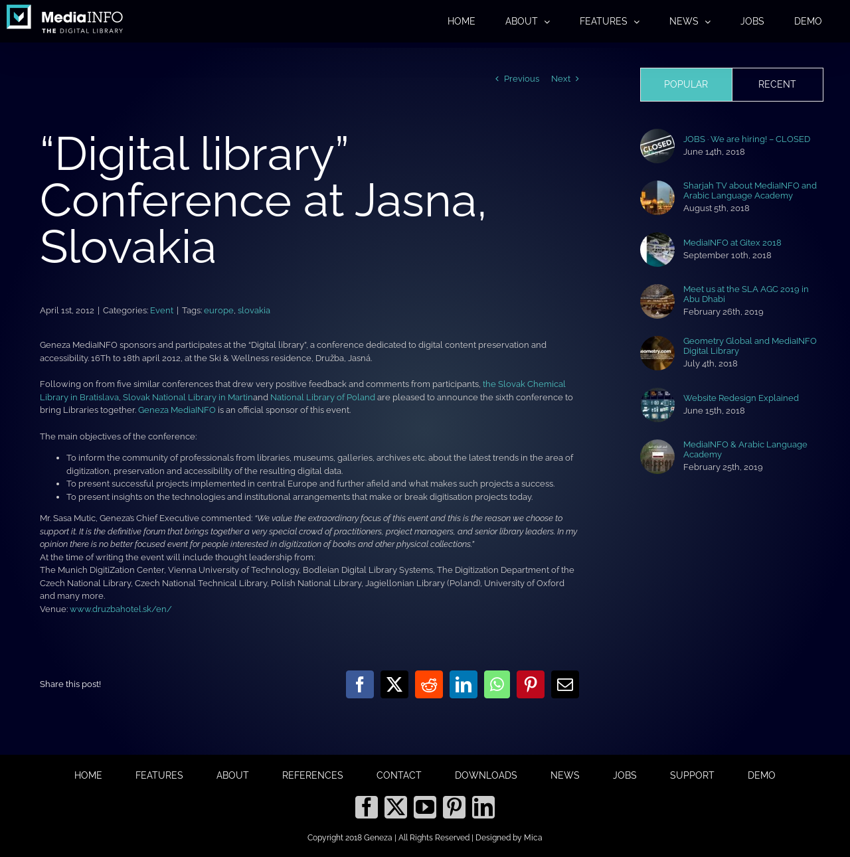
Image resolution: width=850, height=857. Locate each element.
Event (161, 310)
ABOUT (232, 775)
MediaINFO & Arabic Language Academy (745, 449)
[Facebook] (366, 807)
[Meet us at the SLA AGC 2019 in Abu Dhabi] (657, 290)
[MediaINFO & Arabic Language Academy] (657, 446)
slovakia (254, 310)
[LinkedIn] (483, 807)
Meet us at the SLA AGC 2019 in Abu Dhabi (746, 294)
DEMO (762, 775)
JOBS (625, 775)
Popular (686, 84)
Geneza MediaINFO (177, 410)
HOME (88, 775)
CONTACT (399, 775)
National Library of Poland (322, 397)
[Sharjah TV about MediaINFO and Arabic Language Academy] (657, 187)
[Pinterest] (454, 807)
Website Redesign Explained (741, 398)
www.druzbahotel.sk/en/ (121, 609)
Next (560, 79)
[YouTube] (425, 807)
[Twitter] (395, 807)
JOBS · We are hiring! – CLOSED (746, 139)
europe (219, 310)
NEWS (565, 775)
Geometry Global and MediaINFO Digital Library (750, 346)
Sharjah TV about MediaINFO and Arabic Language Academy (750, 190)
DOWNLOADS (486, 775)
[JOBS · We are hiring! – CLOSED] (657, 135)
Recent (777, 84)
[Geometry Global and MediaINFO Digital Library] (657, 342)
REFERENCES (312, 775)
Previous (521, 79)
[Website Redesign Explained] (657, 394)
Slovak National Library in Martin (188, 397)
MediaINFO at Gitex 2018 (732, 243)
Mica (533, 837)
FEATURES (159, 775)
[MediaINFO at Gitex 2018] (657, 239)
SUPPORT (692, 775)
